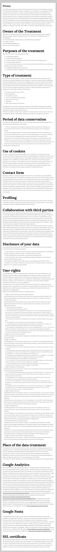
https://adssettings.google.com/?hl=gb (37, 506)
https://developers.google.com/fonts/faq (38, 529)
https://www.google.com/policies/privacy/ (40, 531)
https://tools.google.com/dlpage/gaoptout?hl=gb (16, 493)
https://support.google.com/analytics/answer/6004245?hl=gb (19, 498)
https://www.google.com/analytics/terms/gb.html (16, 497)
